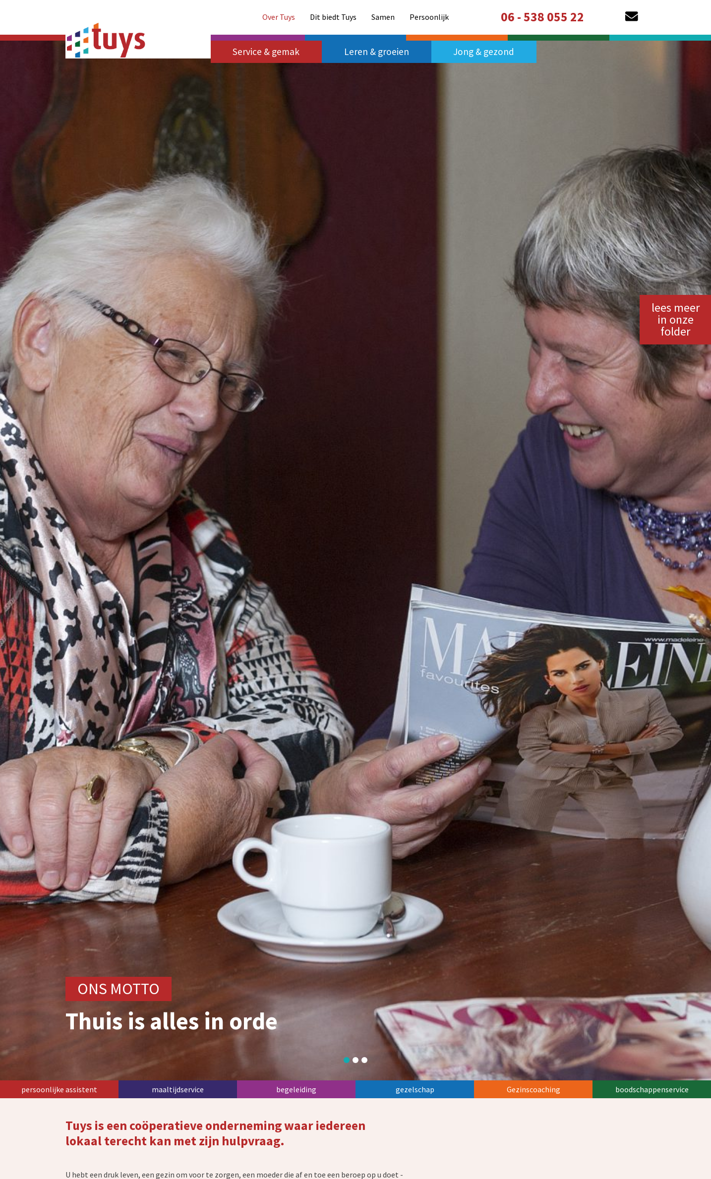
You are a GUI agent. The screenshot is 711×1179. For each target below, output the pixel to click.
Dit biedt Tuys (333, 17)
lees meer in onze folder (676, 319)
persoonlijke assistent (59, 1089)
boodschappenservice (652, 1089)
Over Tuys (278, 17)
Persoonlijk (429, 17)
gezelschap (415, 1089)
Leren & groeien (376, 51)
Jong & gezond (483, 51)
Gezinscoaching (533, 1089)
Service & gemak (266, 51)
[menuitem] (278, 16)
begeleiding (296, 1089)
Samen (383, 17)
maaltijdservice (178, 1089)
